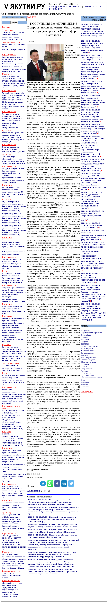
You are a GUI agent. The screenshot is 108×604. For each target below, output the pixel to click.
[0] (3, 88)
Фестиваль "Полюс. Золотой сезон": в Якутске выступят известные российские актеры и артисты (13, 277)
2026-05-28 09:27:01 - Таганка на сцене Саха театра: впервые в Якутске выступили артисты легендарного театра (92, 46)
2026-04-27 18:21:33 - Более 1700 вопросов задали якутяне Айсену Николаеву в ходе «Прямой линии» (53, 525)
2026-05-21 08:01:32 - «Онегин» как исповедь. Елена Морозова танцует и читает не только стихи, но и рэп (93, 128)
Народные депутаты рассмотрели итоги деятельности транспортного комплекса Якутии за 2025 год (12, 336)
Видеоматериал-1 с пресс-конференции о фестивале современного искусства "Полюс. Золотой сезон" (14, 230)
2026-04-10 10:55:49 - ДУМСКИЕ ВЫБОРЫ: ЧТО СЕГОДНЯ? (92, 225)
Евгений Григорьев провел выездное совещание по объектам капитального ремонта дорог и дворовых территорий (13, 455)
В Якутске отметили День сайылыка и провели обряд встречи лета (13, 308)
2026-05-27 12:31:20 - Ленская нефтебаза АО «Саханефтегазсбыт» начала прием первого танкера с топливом (92, 59)
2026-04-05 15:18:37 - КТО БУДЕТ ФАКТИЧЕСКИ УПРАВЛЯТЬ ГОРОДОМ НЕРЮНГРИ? (93, 277)
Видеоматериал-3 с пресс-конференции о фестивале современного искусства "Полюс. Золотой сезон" (14, 205)
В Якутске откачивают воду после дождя (13, 253)
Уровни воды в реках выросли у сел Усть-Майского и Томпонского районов (12, 59)
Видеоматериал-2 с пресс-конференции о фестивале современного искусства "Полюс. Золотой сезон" (14, 218)
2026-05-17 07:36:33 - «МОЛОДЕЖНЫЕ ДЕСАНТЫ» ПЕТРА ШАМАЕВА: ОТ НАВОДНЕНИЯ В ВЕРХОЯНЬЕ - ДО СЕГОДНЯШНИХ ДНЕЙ (91, 200)
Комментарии (33, 491)
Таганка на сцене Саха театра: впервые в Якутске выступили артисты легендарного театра (13, 136)
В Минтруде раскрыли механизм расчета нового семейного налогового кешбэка (13, 34)
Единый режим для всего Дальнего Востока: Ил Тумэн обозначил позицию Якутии (11, 262)
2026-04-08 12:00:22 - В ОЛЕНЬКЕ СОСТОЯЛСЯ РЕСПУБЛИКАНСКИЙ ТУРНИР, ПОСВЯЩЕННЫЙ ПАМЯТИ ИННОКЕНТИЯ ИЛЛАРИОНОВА (93, 250)
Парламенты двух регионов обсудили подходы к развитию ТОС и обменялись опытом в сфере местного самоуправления (12, 120)
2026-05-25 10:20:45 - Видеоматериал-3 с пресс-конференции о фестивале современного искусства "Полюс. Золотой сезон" (93, 72)
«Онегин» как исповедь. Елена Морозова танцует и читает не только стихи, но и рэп (14, 377)
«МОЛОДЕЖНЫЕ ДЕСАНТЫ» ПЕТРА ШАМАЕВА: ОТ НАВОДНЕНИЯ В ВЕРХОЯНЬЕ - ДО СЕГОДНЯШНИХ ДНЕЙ (14, 540)
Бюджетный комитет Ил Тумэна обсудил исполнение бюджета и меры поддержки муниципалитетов (14, 321)
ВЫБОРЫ (85, 344)
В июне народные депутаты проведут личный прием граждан (13, 148)
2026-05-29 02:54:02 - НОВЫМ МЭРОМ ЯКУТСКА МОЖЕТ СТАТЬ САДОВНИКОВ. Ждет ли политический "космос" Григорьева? (92, 30)
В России (84, 337)
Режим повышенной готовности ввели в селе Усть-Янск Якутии (14, 69)
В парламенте (86, 330)
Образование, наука (88, 362)
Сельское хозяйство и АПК (91, 378)
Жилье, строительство (89, 346)
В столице (85, 339)
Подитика (84, 366)
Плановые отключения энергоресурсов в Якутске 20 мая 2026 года (13, 467)
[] (82, 38)
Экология (84, 384)
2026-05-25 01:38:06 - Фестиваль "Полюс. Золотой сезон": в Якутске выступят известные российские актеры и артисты (92, 115)
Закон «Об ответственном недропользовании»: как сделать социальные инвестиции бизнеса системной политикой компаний (14, 395)
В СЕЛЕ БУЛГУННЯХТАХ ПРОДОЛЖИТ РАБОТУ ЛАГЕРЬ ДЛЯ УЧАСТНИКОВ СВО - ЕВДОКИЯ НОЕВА (13, 438)
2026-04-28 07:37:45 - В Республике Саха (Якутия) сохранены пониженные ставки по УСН (92, 215)
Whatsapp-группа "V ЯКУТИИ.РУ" (65, 6)
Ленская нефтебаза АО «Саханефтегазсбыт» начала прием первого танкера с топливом (13, 158)
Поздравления (86, 369)
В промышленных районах (91, 333)
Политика (84, 371)
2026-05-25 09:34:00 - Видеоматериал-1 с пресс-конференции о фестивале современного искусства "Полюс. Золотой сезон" (93, 101)
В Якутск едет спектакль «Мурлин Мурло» (12, 574)
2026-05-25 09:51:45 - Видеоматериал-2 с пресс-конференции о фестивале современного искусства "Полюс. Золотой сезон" (93, 87)
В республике (86, 335)
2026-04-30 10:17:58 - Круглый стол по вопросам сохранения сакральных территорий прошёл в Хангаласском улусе (52, 519)
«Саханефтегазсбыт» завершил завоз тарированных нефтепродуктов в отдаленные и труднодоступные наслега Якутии (12, 589)
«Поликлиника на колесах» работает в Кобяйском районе (12, 366)
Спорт (83, 380)
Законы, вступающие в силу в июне (13, 50)
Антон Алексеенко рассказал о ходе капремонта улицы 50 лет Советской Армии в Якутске (13, 190)
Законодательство (87, 351)
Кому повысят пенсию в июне (14, 44)
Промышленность (88, 375)
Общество (85, 364)
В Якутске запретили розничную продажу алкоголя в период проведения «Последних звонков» (14, 243)
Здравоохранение (87, 353)
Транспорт (85, 382)
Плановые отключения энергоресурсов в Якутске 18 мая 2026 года (13, 505)
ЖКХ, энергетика (87, 348)
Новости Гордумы (88, 360)
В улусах (84, 342)
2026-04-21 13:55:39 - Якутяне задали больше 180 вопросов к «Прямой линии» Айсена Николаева (52, 531)
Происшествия (86, 373)
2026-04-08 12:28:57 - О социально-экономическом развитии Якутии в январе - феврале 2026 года (93, 235)
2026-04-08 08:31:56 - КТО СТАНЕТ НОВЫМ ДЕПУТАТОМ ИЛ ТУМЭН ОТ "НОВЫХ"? (93, 264)
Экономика (85, 387)
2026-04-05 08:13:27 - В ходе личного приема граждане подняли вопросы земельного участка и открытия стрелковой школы (52, 571)
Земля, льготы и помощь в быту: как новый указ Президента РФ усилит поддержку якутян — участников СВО (13, 491)
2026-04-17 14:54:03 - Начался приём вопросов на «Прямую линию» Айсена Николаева (52, 536)
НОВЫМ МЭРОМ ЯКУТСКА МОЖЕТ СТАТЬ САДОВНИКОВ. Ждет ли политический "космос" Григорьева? (13, 80)
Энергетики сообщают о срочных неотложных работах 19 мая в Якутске (14, 477)
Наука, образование (88, 357)
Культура (84, 355)
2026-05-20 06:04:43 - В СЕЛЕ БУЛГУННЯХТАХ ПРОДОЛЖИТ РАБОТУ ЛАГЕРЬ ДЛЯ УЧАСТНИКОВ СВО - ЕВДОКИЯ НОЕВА (93, 165)
